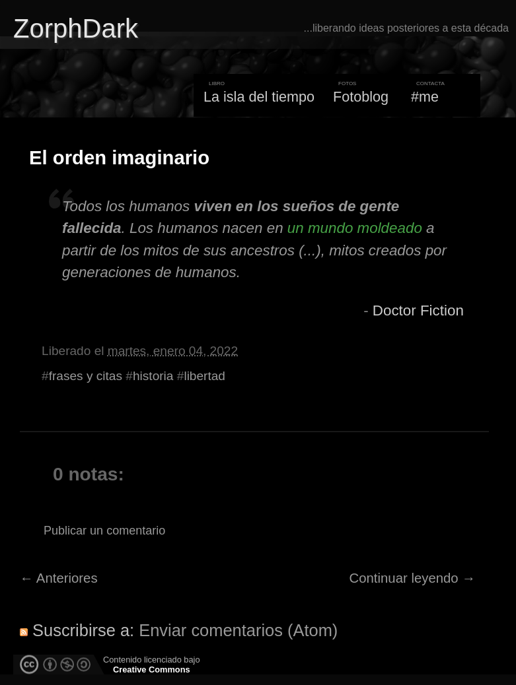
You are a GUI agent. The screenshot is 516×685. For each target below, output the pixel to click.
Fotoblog (360, 96)
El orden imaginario (119, 157)
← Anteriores (59, 578)
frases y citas (85, 376)
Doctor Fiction (418, 310)
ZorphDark (75, 28)
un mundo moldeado (354, 228)
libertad (204, 376)
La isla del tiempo (258, 96)
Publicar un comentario (104, 530)
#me (425, 96)
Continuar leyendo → (413, 578)
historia (153, 376)
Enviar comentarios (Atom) (238, 630)
